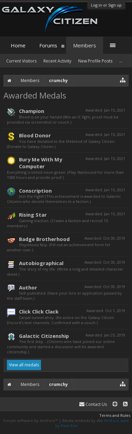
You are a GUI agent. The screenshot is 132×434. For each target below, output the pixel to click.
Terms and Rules (114, 415)
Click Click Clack (39, 311)
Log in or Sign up (106, 5)
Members (84, 45)
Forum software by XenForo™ (31, 420)
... (120, 61)
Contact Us (93, 404)
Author (28, 287)
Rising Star (33, 214)
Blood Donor (35, 135)
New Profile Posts (95, 61)
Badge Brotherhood (44, 239)
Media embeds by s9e (82, 420)
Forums (48, 45)
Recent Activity (57, 61)
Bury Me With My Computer (40, 163)
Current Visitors (21, 61)
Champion (31, 110)
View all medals (24, 365)
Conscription (35, 190)
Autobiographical (41, 263)
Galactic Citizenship (44, 335)
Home (18, 45)
